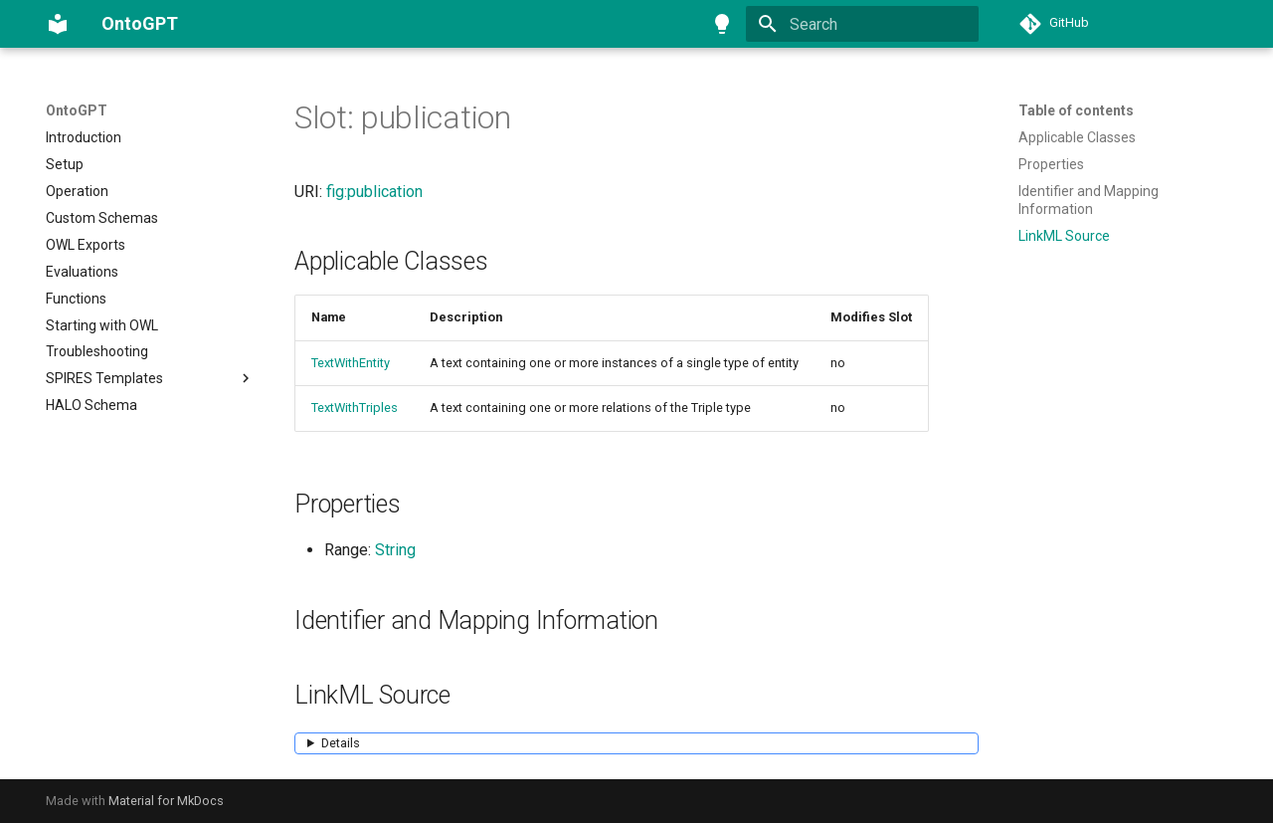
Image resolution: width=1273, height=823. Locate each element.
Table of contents (1076, 110)
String (395, 549)
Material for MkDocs (166, 800)
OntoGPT (76, 110)
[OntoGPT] (58, 24)
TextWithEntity (350, 362)
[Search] (862, 24)
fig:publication (374, 191)
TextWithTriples (354, 407)
